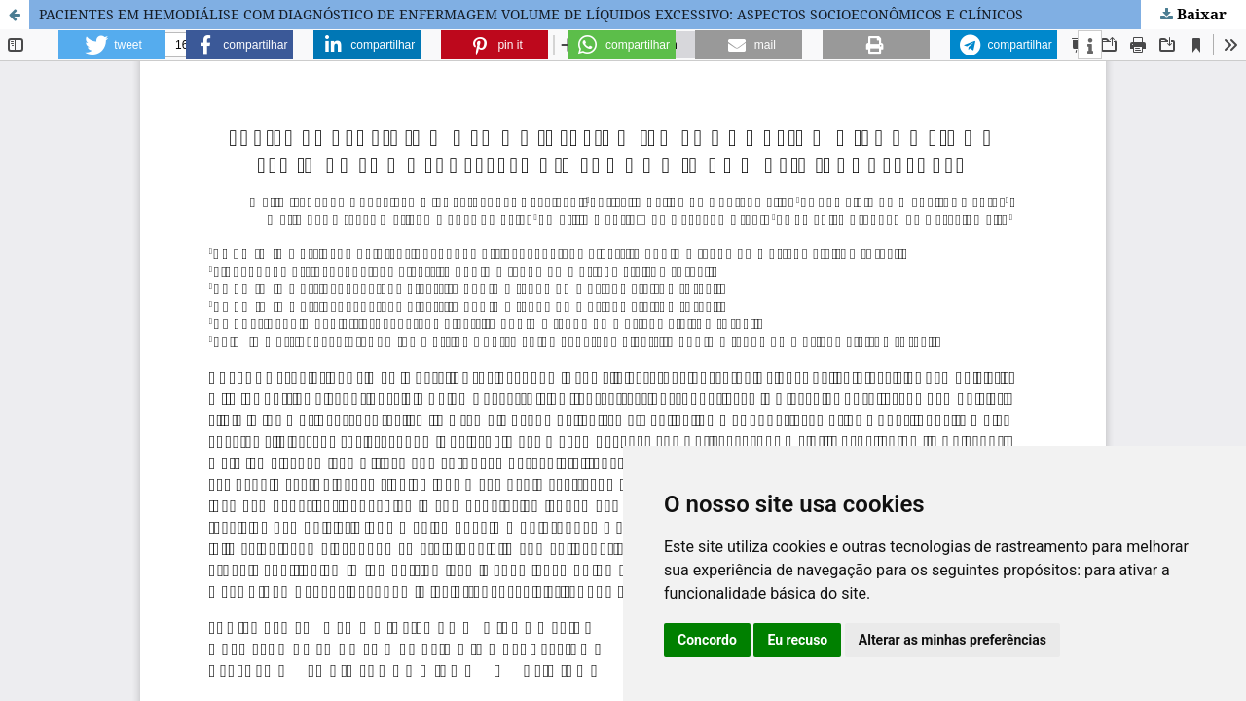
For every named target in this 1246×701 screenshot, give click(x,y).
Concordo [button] (707, 639)
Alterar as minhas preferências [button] (952, 639)
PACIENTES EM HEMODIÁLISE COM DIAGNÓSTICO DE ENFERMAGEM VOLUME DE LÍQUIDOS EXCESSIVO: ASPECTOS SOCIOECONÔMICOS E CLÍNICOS (531, 14)
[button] (111, 44)
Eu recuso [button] (797, 639)
